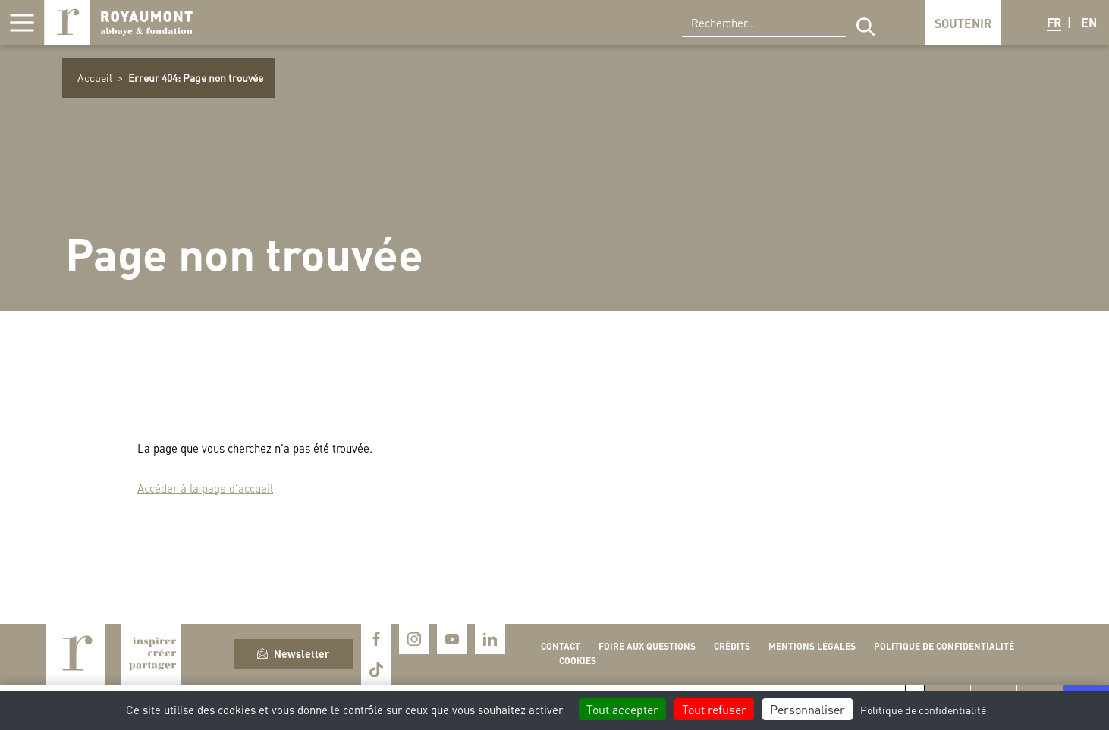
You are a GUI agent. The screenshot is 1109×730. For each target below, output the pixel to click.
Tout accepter (622, 709)
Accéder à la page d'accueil (205, 488)
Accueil (94, 77)
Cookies (577, 660)
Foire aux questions (647, 646)
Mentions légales (812, 646)
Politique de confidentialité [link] (923, 709)
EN (1089, 22)
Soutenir (963, 23)
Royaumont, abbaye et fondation (118, 22)
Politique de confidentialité (944, 646)
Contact (560, 646)
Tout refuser (714, 709)
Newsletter (293, 653)
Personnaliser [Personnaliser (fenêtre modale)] (807, 709)
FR (1054, 22)
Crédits (732, 646)
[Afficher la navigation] (22, 22)
